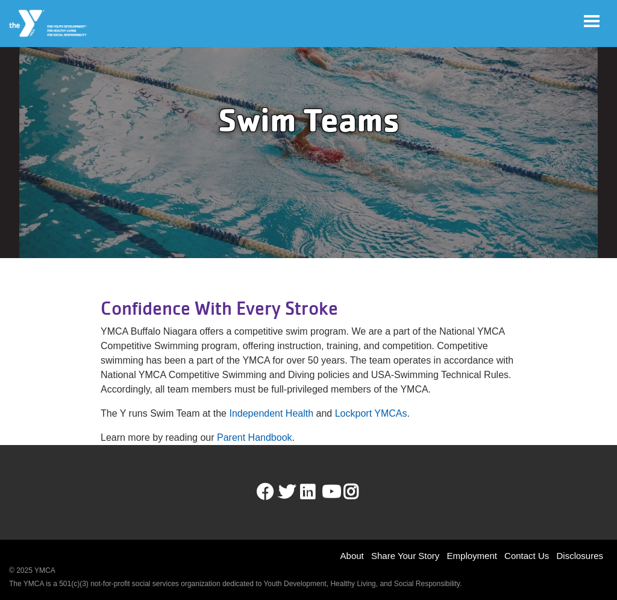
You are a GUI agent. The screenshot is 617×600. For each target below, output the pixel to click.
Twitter (286, 492)
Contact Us (526, 556)
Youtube (330, 492)
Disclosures (579, 556)
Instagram (359, 492)
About (352, 556)
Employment (472, 556)
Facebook (265, 492)
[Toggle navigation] (591, 21)
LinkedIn (316, 492)
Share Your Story (405, 556)
